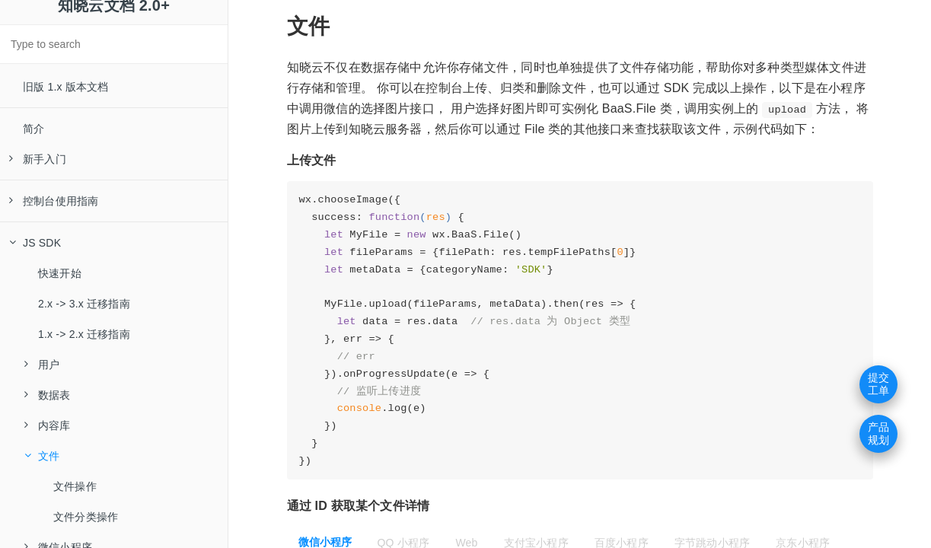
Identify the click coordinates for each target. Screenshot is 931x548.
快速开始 (59, 273)
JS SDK (35, 243)
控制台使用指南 (53, 201)
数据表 (47, 395)
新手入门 (37, 159)
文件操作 (75, 486)
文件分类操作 (85, 517)
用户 (41, 364)
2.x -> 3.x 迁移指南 (84, 304)
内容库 (47, 425)
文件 (41, 456)
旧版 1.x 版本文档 (66, 87)
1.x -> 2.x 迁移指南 (84, 334)
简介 (33, 129)
